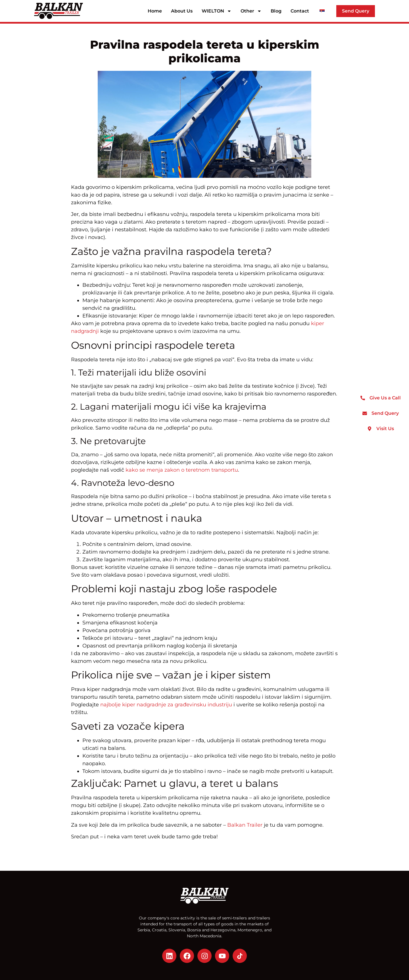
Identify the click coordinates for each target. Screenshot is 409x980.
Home (155, 11)
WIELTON (216, 11)
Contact (300, 11)
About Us (182, 11)
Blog (276, 11)
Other (251, 11)
